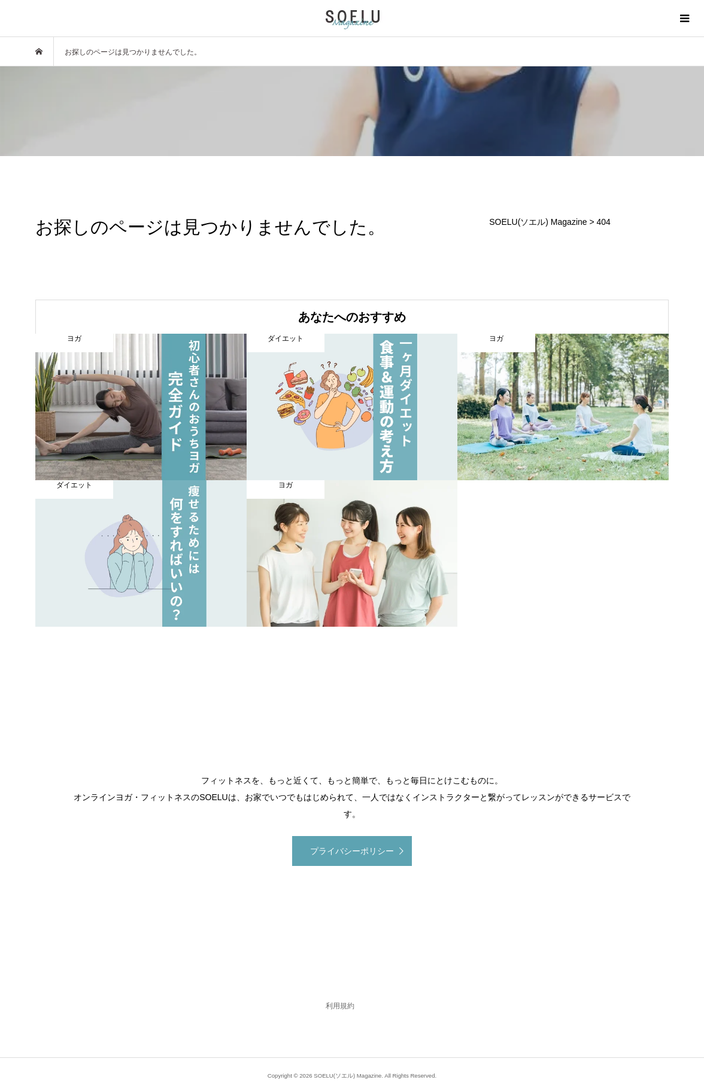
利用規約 (340, 1006)
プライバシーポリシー (352, 851)
